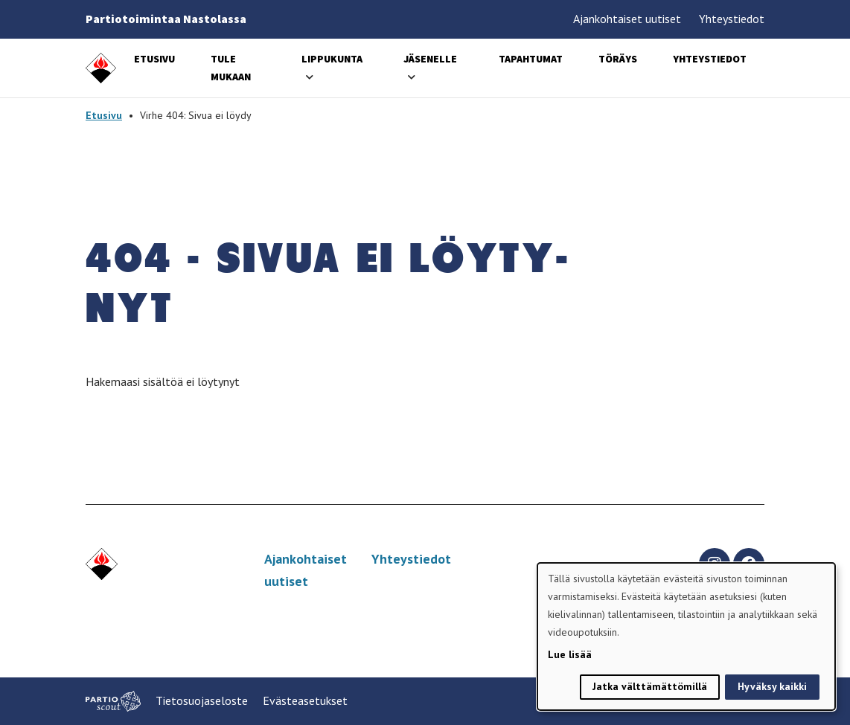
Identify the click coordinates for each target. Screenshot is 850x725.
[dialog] (686, 636)
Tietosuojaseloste (202, 700)
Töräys (617, 58)
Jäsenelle (430, 58)
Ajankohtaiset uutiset (627, 18)
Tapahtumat (531, 58)
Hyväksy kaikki (772, 686)
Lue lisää (570, 654)
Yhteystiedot (731, 18)
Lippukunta (331, 58)
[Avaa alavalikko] (309, 77)
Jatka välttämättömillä (649, 686)
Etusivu (154, 58)
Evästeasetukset (305, 700)
